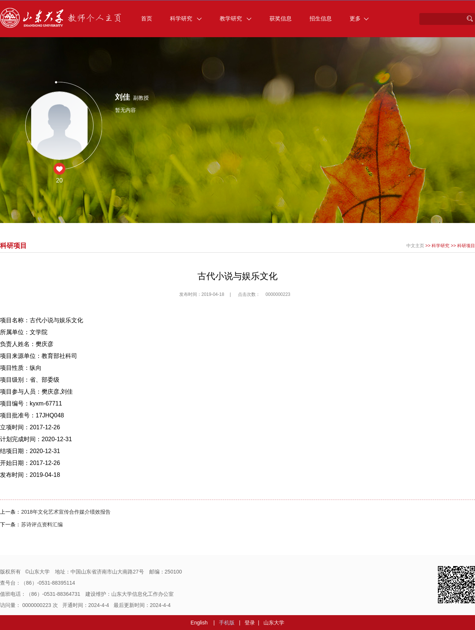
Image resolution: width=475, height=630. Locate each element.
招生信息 (320, 18)
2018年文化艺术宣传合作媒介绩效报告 (66, 512)
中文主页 (415, 245)
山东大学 (273, 623)
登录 (250, 623)
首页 (146, 18)
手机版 (227, 623)
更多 (359, 18)
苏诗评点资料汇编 (42, 524)
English (199, 623)
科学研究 (186, 18)
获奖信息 (280, 18)
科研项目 (466, 245)
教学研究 (236, 18)
